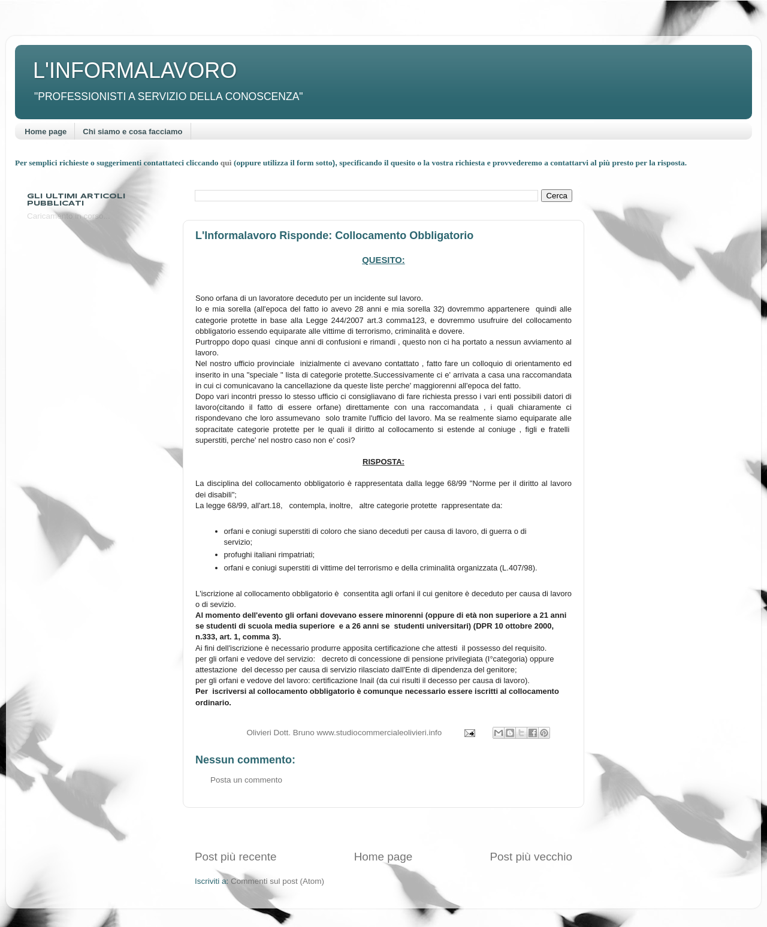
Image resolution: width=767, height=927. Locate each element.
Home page (46, 131)
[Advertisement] (383, 828)
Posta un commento (246, 779)
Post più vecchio (531, 856)
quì (227, 162)
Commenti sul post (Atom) (277, 881)
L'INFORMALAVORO (135, 70)
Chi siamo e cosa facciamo (132, 131)
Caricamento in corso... (68, 216)
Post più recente (236, 856)
